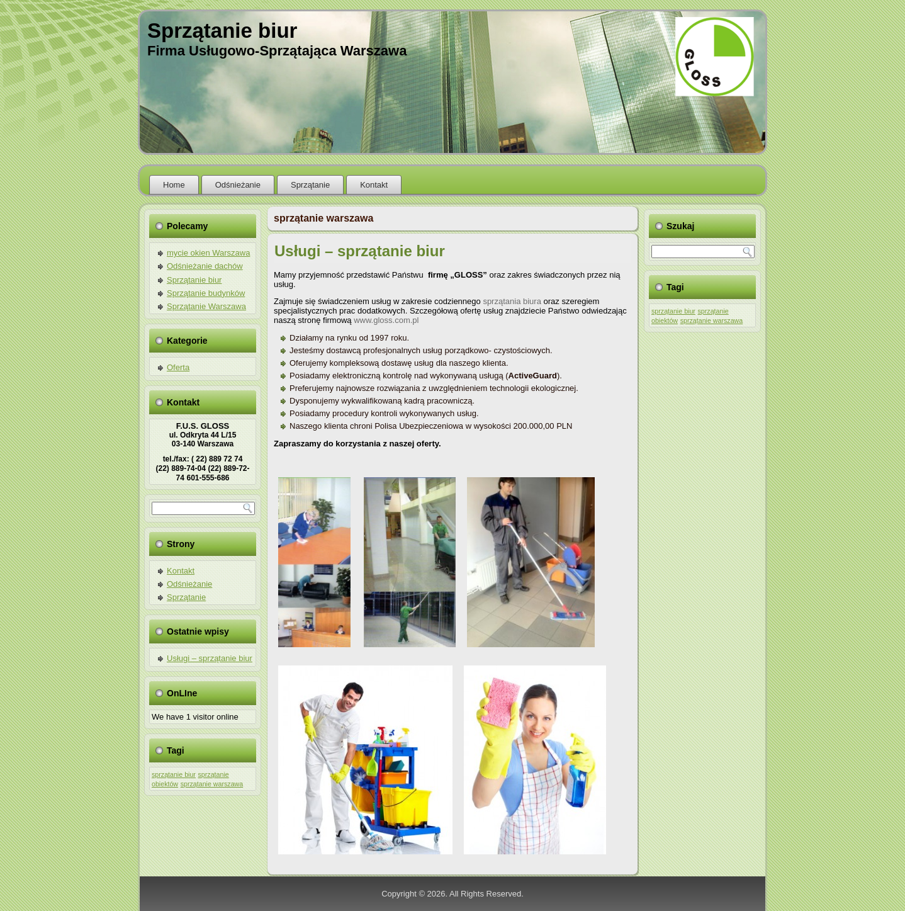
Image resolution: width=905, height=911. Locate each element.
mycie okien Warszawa (208, 252)
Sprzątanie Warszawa (206, 306)
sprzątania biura (512, 301)
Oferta (178, 367)
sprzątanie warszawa (212, 784)
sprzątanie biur (174, 774)
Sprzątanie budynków (206, 293)
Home (174, 185)
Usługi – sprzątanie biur (209, 658)
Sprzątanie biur (222, 30)
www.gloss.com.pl (386, 320)
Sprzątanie (310, 185)
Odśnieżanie (238, 185)
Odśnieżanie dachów (205, 266)
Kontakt (374, 185)
